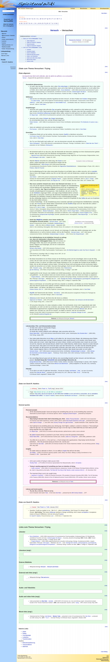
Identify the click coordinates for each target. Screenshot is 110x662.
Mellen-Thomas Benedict (72, 419)
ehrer (4, 43)
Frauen (60, 160)
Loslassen (26, 637)
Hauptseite (7, 19)
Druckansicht (104, 8)
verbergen (33, 36)
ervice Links (5, 55)
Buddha (70, 203)
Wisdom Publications (48, 211)
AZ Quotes (78, 463)
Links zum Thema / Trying (32, 47)
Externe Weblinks (31, 52)
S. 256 (37, 454)
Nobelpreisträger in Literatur (57, 234)
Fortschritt (50, 360)
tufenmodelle (6, 47)
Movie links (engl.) (31, 59)
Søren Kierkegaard (34, 143)
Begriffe (32, 293)
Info (108, 656)
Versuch (54, 30)
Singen (53, 118)
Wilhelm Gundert (50, 225)
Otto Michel (57, 293)
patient (34, 435)
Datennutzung (105, 660)
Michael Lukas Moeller (35, 248)
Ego (53, 109)
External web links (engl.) (33, 54)
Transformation (27, 639)
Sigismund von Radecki (36, 300)
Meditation (37, 193)
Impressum (106, 657)
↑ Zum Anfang (104, 651)
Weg (51, 338)
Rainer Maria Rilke (34, 333)
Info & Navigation (8, 26)
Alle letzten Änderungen (25, 8)
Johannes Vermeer (78, 223)
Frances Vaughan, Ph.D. (86, 212)
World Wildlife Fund (61, 102)
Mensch (82, 308)
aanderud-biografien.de (45, 314)
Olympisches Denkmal (75, 40)
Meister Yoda (56, 616)
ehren (4, 41)
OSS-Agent (41, 278)
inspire (65, 450)
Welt (52, 392)
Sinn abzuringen (63, 86)
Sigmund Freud (35, 155)
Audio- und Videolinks (32, 56)
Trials (71, 481)
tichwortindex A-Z (7, 45)
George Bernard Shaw (35, 362)
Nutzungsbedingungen (102, 659)
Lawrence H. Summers (37, 475)
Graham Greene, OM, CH (36, 289)
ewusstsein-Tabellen (8, 35)
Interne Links (30, 61)
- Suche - (8, 9)
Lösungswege (27, 635)
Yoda (78, 370)
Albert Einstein (45, 164)
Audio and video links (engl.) (34, 57)
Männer (37, 160)
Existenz (84, 99)
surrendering (66, 510)
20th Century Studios (76, 492)
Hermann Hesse (53, 221)
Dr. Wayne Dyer (34, 115)
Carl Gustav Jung (34, 136)
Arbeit (24, 631)
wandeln (94, 171)
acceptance (85, 512)
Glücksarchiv (49, 145)
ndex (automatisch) (7, 39)
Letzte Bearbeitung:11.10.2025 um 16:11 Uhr (23, 656)
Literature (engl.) (31, 51)
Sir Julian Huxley (35, 100)
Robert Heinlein (34, 122)
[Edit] (106, 28)
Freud (39, 203)
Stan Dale (41, 443)
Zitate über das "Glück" (92, 143)
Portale (3, 59)
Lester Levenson (35, 468)
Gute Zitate (43, 104)
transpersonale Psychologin (47, 214)
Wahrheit (25, 646)
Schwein (45, 118)
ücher (4, 33)
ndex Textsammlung (8, 48)
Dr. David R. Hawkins (49, 395)
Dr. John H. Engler (40, 207)
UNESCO (32, 102)
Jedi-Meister (73, 370)
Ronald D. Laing (37, 268)
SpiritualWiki (8, 21)
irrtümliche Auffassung (43, 113)
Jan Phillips (33, 452)
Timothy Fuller (33, 463)
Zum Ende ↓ (104, 13)
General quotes (31, 44)
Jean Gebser (33, 177)
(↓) (98, 184)
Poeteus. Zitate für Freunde (37, 168)
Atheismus (33, 298)
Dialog (24, 633)
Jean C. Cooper (89, 178)
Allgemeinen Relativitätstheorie (68, 166)
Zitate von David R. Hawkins (34, 42)
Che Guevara (33, 129)
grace (62, 514)
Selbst (83, 198)
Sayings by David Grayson (70, 413)
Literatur (29, 49)
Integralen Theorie (56, 178)
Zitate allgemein (31, 40)
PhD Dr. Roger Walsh (73, 211)
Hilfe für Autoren (8, 24)
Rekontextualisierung (29, 642)
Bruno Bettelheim (65, 90)
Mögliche (39, 219)
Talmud (24, 78)
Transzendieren (27, 644)
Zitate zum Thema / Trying (32, 38)
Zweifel (66, 134)
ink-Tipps (4, 53)
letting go (52, 512)
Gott (31, 99)
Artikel (73, 8)
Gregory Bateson (35, 276)
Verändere (33, 395)
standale (51, 601)
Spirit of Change (37, 422)
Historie (93, 8)
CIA (55, 278)
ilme (3, 37)
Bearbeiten (83, 8)
